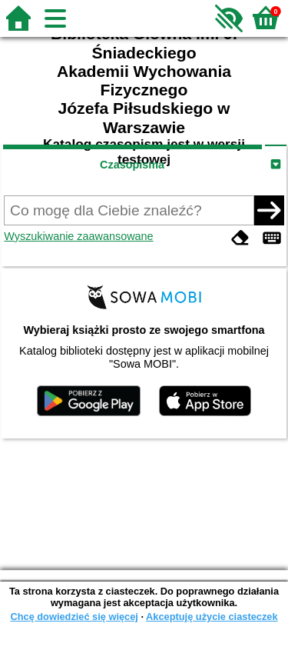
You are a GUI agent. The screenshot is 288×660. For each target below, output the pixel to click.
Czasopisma (132, 164)
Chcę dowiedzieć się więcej (73, 616)
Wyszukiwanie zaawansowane (78, 236)
